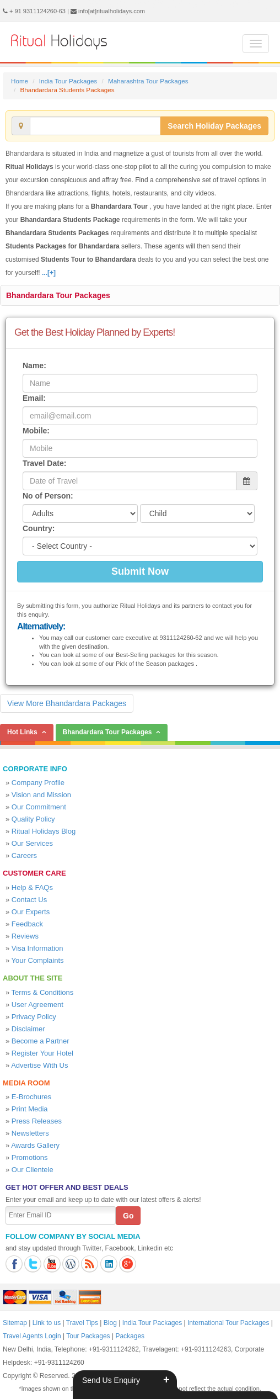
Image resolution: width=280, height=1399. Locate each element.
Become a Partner (40, 1041)
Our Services (32, 843)
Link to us (47, 1323)
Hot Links (22, 732)
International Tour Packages (228, 1323)
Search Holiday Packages (214, 125)
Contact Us (29, 899)
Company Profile (38, 782)
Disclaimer (28, 1029)
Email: (34, 398)
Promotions (30, 1157)
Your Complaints (38, 960)
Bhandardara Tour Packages (58, 295)
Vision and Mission (41, 795)
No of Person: (48, 495)
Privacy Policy (34, 1017)
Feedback (27, 924)
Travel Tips (82, 1323)
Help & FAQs (32, 887)
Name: (34, 365)
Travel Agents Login (32, 1336)
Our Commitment (39, 807)
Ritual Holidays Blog (44, 831)
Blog (110, 1323)
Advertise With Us (39, 1065)
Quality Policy (33, 819)
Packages (129, 1336)
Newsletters (30, 1133)
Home (19, 80)
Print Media (30, 1109)
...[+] (49, 273)
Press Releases (37, 1121)
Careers (24, 855)
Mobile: (36, 430)
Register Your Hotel (42, 1053)
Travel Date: (44, 463)
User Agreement (37, 1004)
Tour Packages (88, 1336)
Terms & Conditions (43, 992)
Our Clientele (32, 1169)
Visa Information (37, 948)
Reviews (25, 936)
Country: (39, 528)
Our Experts (31, 912)
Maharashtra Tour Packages (148, 80)
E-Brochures (31, 1097)
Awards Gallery (35, 1145)
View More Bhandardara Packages (66, 703)
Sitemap (15, 1323)
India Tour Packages (68, 80)
